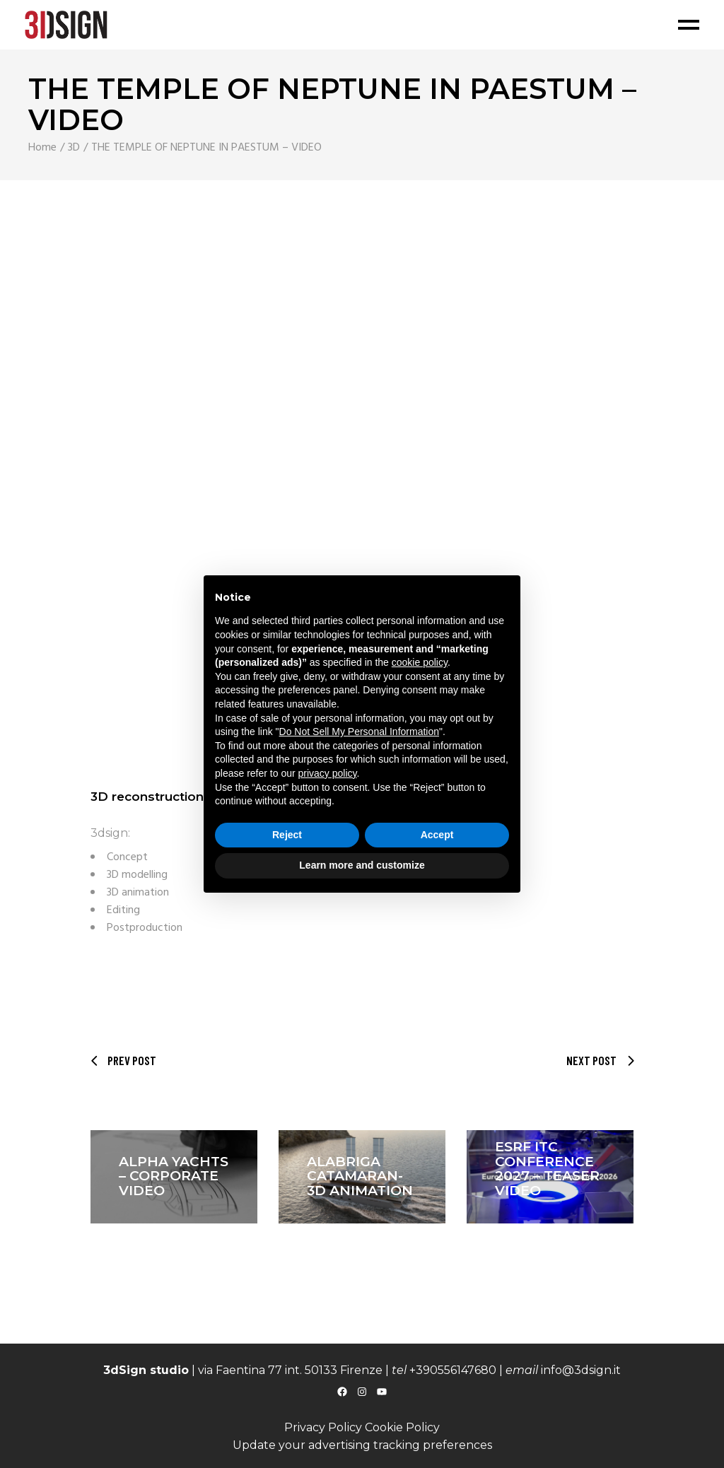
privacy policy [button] (327, 773)
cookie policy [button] (420, 662)
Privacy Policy (323, 1427)
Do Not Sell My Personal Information (359, 731)
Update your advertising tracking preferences (362, 1445)
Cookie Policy (402, 1427)
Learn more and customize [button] (361, 865)
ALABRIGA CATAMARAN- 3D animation (360, 1176)
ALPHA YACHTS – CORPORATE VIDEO (173, 1176)
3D (74, 148)
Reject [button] (287, 834)
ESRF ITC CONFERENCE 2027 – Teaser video (547, 1169)
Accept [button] (437, 834)
